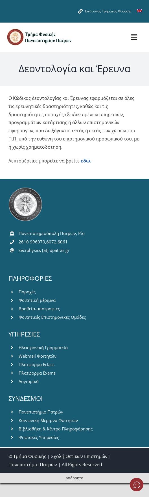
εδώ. (86, 161)
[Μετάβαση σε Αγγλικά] (139, 11)
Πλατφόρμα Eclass (36, 364)
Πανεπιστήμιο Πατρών (41, 412)
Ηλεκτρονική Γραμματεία (43, 347)
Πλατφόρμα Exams (37, 373)
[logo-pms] (39, 30)
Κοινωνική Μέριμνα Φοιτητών (48, 420)
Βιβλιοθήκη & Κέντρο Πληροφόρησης (56, 429)
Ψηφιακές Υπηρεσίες (39, 437)
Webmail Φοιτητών (37, 356)
